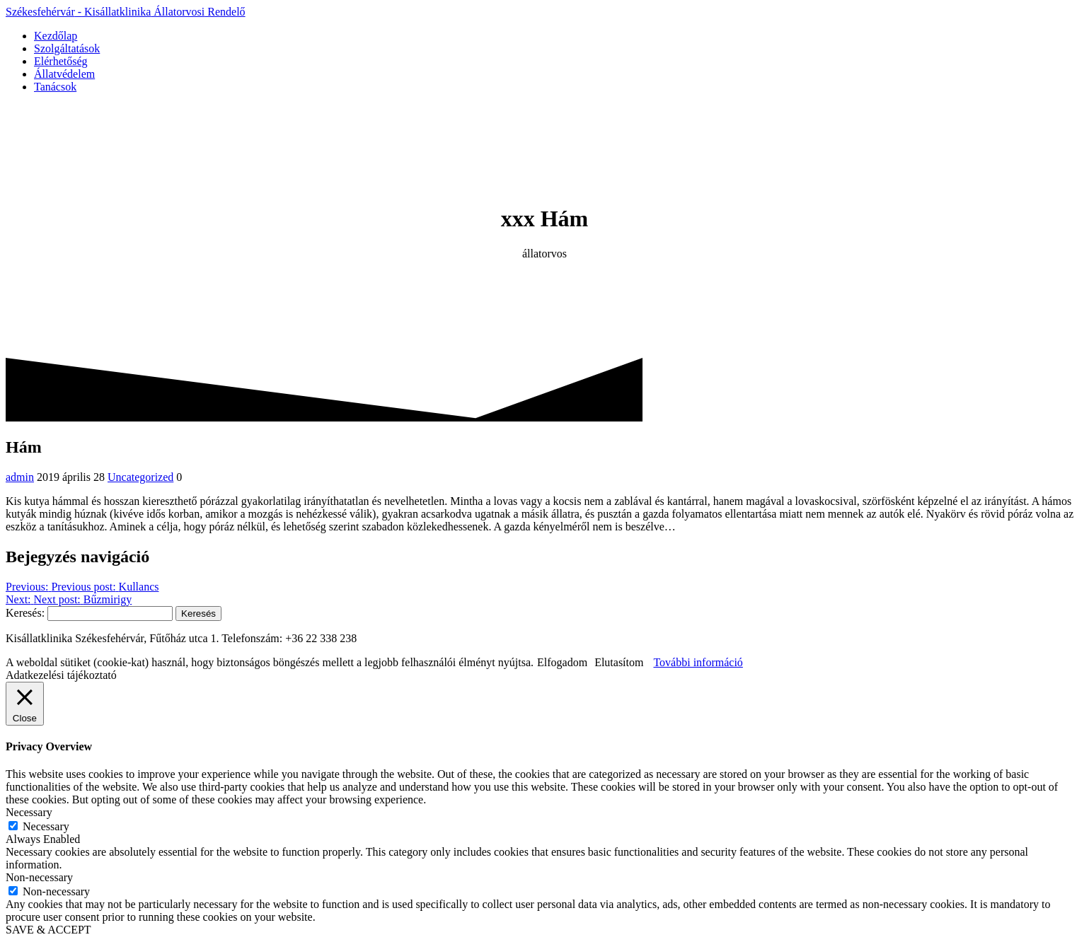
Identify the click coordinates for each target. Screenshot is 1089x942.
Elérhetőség (61, 61)
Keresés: (25, 613)
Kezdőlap (55, 36)
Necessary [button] (29, 812)
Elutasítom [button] (618, 662)
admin (20, 477)
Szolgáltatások (67, 48)
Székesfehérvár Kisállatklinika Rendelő (126, 12)
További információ (697, 662)
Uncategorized (140, 477)
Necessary (46, 826)
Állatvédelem (64, 74)
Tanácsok (55, 87)
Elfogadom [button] (562, 662)
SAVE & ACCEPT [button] (48, 930)
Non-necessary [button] (39, 877)
